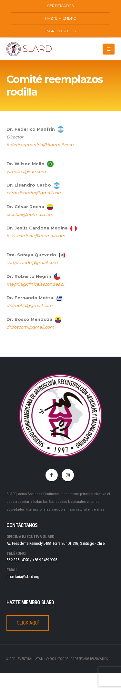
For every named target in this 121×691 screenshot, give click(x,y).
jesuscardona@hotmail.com (35, 235)
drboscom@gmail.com (30, 327)
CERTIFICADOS (60, 6)
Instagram (68, 475)
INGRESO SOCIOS (60, 31)
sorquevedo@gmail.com (32, 262)
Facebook (51, 475)
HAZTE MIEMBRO (60, 18)
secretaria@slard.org (22, 576)
